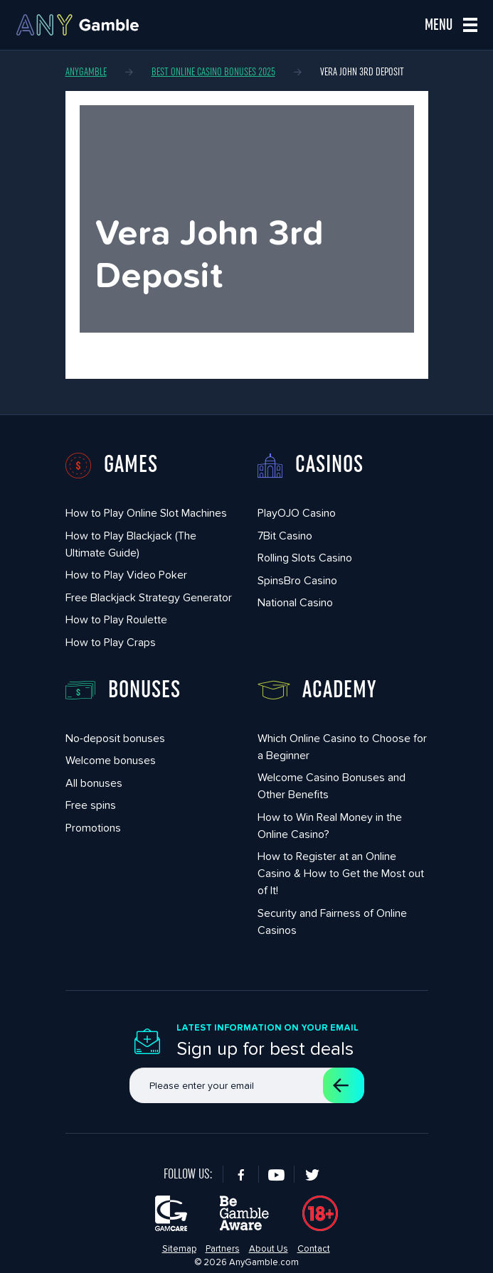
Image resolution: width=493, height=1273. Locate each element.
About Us (268, 1248)
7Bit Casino (285, 535)
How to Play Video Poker (126, 574)
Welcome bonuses (110, 760)
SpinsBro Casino (297, 580)
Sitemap (179, 1248)
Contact (313, 1248)
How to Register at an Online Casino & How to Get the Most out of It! (341, 873)
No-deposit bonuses (115, 738)
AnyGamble (86, 71)
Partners (223, 1248)
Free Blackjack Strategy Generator (148, 597)
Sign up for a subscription (341, 1085)
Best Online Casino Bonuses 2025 (213, 71)
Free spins (90, 805)
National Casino (295, 602)
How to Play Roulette (116, 619)
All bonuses (93, 783)
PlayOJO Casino (297, 513)
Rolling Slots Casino (305, 557)
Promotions (93, 827)
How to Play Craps (110, 642)
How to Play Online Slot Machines (146, 513)
